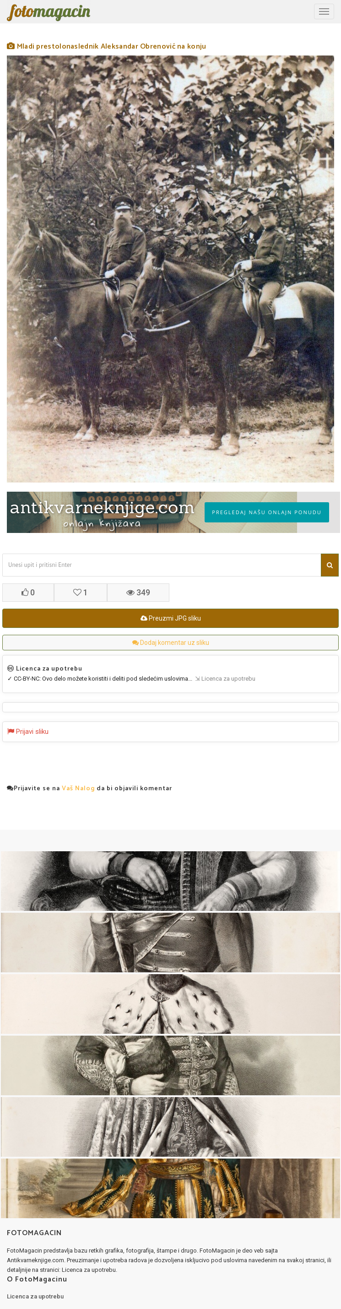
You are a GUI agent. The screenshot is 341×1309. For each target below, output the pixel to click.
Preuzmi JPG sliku (171, 618)
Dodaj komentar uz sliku (170, 642)
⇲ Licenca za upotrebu (223, 678)
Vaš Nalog (78, 788)
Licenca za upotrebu (35, 1296)
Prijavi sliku (28, 731)
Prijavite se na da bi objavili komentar (89, 788)
